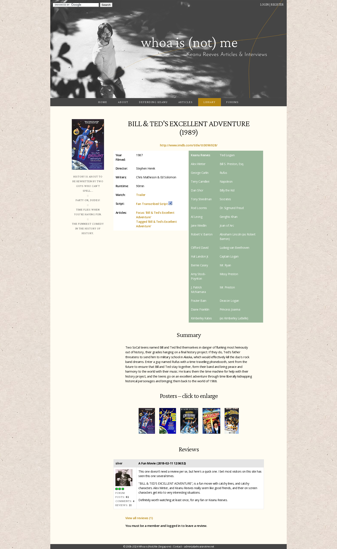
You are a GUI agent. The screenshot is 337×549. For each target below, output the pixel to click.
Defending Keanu (153, 102)
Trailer (141, 195)
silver (119, 463)
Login (264, 4)
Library (210, 102)
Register (277, 4)
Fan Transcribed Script (152, 204)
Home (102, 102)
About (123, 102)
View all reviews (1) (139, 518)
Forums (232, 102)
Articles (185, 102)
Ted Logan (227, 155)
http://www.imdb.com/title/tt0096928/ (189, 145)
